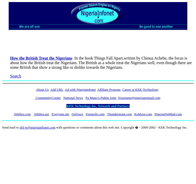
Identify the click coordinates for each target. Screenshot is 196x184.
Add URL (56, 89)
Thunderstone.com (119, 114)
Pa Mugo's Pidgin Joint (100, 98)
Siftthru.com (22, 114)
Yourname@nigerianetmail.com (139, 98)
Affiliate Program (109, 89)
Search (15, 76)
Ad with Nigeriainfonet (80, 89)
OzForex (77, 114)
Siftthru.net (41, 114)
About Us (42, 89)
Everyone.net (60, 114)
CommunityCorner (48, 98)
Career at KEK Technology (140, 89)
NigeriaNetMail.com (168, 114)
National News (73, 98)
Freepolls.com (95, 114)
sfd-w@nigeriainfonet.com (37, 127)
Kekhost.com (143, 114)
